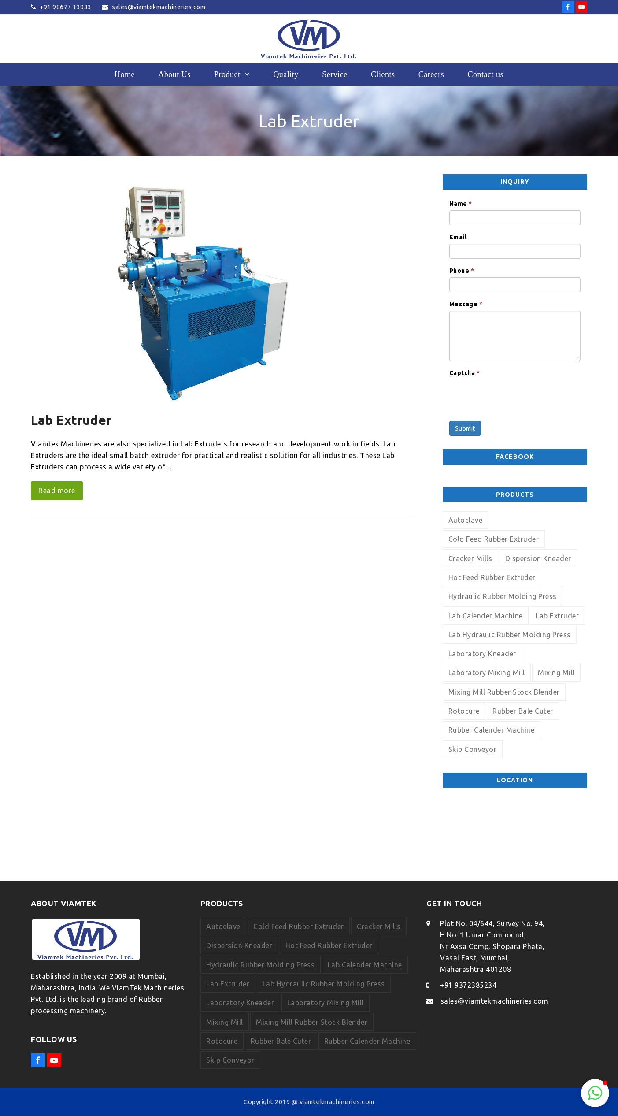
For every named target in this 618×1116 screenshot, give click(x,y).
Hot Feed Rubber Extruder (492, 577)
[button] (595, 1093)
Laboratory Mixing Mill (486, 673)
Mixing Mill (556, 673)
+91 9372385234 (468, 985)
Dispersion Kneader (538, 558)
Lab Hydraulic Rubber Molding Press (509, 635)
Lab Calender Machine (485, 616)
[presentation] (516, 396)
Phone (461, 270)
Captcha (464, 372)
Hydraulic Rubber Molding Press (502, 596)
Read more (56, 491)
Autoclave (465, 520)
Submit (465, 428)
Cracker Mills (470, 558)
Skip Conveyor (472, 749)
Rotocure (464, 711)
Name (460, 203)
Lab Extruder (71, 420)
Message (466, 304)
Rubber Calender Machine (491, 730)
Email (458, 237)
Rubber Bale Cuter (522, 711)
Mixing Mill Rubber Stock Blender (504, 692)
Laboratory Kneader (482, 654)
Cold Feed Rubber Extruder (493, 539)
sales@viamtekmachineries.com (494, 1001)
